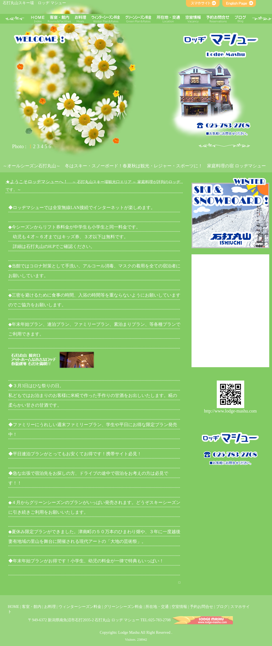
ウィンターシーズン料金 (80, 607)
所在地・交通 (157, 607)
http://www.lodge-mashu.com (230, 411)
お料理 (50, 607)
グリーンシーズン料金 (123, 607)
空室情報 (179, 607)
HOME (13, 607)
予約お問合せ (201, 607)
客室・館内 (31, 607)
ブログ (222, 607)
